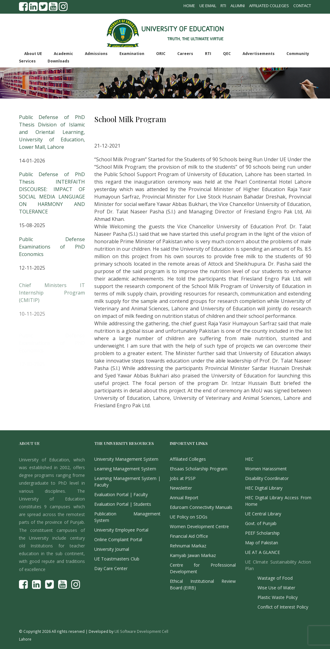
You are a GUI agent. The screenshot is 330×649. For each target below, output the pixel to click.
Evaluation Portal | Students (122, 504)
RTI (223, 5)
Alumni (237, 5)
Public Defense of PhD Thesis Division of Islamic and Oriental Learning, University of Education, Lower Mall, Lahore (52, 132)
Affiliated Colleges (269, 5)
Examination (131, 53)
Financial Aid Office (189, 536)
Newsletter (181, 488)
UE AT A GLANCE (262, 552)
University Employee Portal (121, 530)
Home (189, 5)
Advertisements (259, 53)
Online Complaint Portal (118, 539)
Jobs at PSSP (183, 478)
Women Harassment (266, 469)
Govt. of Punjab (261, 523)
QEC (227, 53)
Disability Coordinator (267, 478)
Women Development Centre (199, 526)
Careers (185, 53)
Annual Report (184, 497)
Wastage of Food (275, 578)
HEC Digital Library (263, 488)
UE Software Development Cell (141, 631)
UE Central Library (263, 514)
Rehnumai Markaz (188, 546)
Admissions (96, 53)
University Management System (126, 459)
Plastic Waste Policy (278, 597)
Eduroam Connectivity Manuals (201, 507)
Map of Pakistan (261, 543)
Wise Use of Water (276, 588)
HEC (249, 459)
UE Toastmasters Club (116, 559)
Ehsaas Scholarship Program (198, 469)
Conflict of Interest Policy (283, 607)
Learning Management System (125, 469)
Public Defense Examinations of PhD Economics (52, 250)
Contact (302, 5)
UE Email (207, 5)
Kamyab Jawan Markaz (193, 555)
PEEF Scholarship (262, 533)
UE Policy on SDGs (188, 517)
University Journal (111, 549)
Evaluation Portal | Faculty (121, 494)
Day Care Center (111, 568)
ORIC (160, 53)
